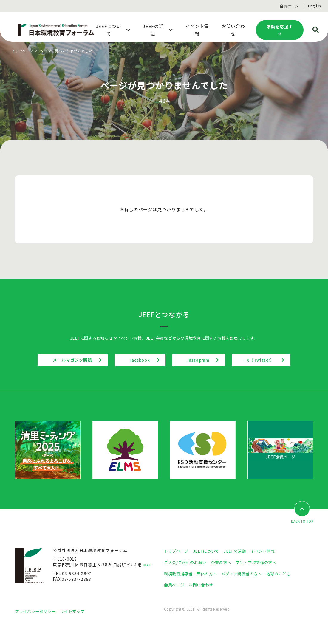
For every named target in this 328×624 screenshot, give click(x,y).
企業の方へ (225, 562)
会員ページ (289, 5)
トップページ (23, 50)
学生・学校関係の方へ (262, 562)
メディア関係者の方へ (246, 573)
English (314, 5)
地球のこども (286, 573)
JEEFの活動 (238, 551)
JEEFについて (208, 551)
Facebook (136, 360)
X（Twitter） (269, 360)
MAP (147, 565)
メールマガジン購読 (63, 360)
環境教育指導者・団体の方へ (192, 573)
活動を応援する (280, 30)
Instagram (201, 360)
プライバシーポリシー (36, 611)
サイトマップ (76, 611)
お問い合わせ (203, 585)
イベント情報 (267, 551)
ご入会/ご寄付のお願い (186, 562)
